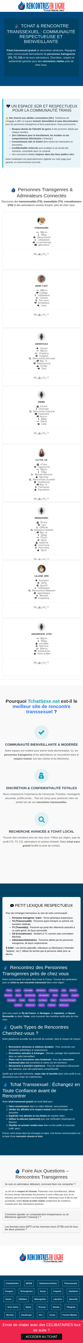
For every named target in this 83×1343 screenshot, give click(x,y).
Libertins (57, 1299)
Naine (28, 1307)
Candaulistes (12, 1283)
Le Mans (42, 1000)
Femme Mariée (70, 1315)
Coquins (57, 1291)
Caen (22, 1000)
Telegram (71, 1307)
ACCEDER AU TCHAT (41, 1336)
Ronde (56, 1307)
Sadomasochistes (48, 1283)
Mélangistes (40, 1299)
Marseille (28, 990)
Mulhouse (64, 1005)
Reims (32, 1000)
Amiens (18, 1005)
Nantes (73, 990)
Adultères (73, 1291)
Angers (75, 995)
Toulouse (53, 990)
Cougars (9, 1291)
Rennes (8, 995)
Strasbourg (30, 995)
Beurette (73, 1299)
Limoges (11, 1000)
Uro (40, 1315)
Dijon (53, 1000)
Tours (41, 1005)
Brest (18, 995)
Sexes (8, 1299)
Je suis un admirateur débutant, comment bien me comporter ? (40, 1184)
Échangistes (26, 1291)
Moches (10, 1315)
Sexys (43, 1291)
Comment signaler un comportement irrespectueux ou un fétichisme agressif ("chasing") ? (37, 1216)
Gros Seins (12, 1307)
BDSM (29, 1283)
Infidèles (23, 1299)
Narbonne (30, 1005)
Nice (55, 995)
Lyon (18, 990)
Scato (52, 1315)
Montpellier (43, 995)
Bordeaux (41, 990)
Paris (9, 990)
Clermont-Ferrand (67, 1000)
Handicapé (26, 1315)
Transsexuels (70, 1283)
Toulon (64, 995)
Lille (63, 990)
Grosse (42, 1307)
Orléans (51, 1005)
